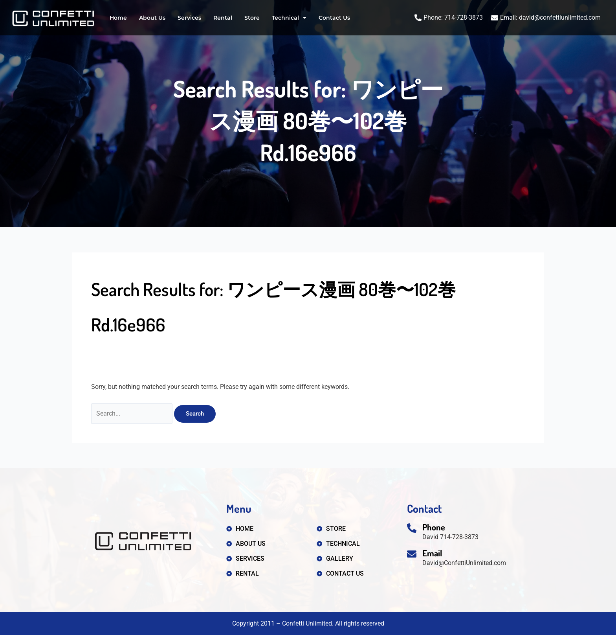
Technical (289, 17)
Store (252, 17)
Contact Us (334, 17)
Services (189, 17)
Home (118, 17)
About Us (152, 17)
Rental (222, 17)
